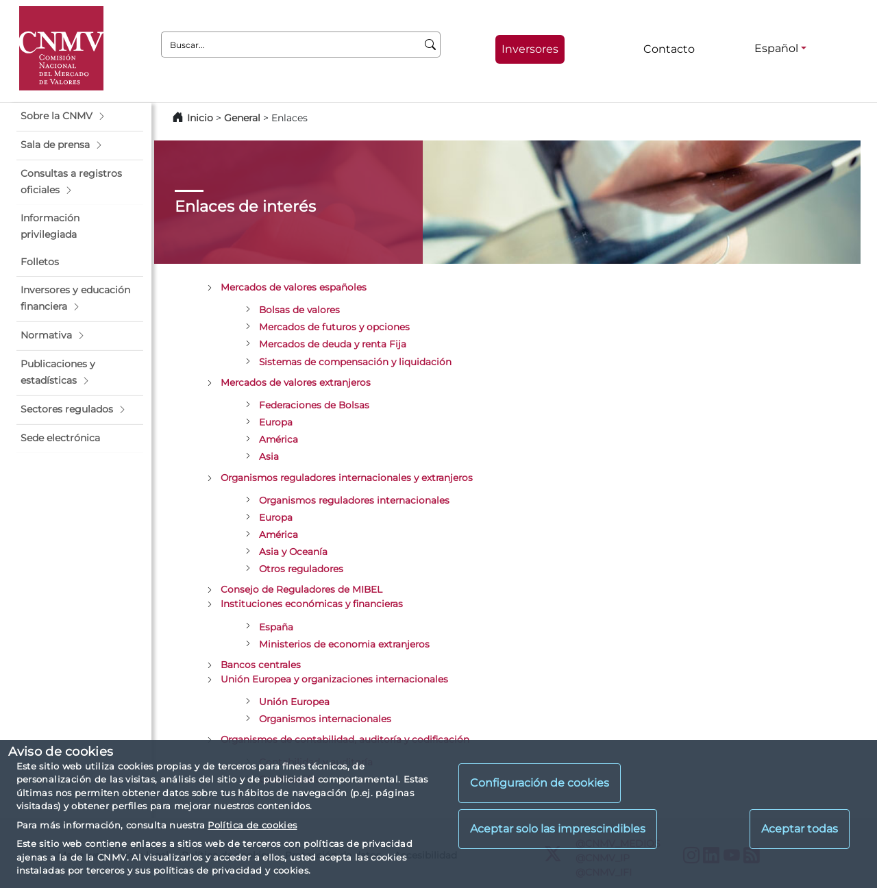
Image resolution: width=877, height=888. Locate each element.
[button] (79, 116)
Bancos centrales (261, 664)
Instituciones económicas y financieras (312, 603)
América (278, 439)
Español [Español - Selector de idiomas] (776, 48)
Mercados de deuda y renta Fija (332, 343)
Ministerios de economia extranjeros (344, 644)
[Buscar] (431, 45)
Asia (269, 456)
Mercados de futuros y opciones (334, 326)
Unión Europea (294, 701)
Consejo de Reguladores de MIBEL (301, 589)
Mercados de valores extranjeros (296, 382)
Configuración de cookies (539, 782)
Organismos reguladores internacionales (354, 500)
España (276, 626)
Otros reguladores (301, 568)
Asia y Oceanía (293, 551)
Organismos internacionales (325, 718)
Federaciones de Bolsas (314, 404)
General (242, 118)
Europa (276, 422)
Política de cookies (252, 824)
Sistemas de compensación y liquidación (355, 361)
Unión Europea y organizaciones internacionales (334, 679)
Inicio (200, 118)
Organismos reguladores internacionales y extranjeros (347, 477)
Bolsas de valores (299, 309)
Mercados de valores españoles (294, 287)
